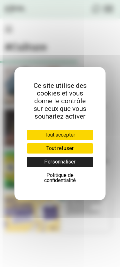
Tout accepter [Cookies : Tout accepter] (60, 135)
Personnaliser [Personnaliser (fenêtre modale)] (60, 162)
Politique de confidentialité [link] (60, 177)
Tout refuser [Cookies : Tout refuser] (60, 148)
